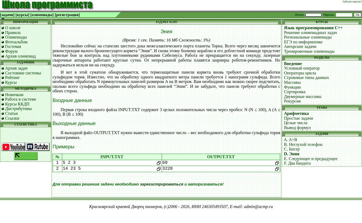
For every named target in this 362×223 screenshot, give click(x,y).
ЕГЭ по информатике (303, 42)
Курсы (11, 82)
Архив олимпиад (20, 56)
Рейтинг (12, 77)
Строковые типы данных (306, 77)
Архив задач (16, 68)
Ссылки (12, 118)
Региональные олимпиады (308, 37)
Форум (11, 51)
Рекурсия (292, 101)
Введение (293, 63)
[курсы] (22, 15)
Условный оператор (302, 68)
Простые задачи (298, 118)
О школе (13, 27)
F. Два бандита (297, 163)
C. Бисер (292, 149)
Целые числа (295, 122)
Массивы (292, 82)
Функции (292, 87)
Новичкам (14, 94)
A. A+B (290, 139)
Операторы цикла (300, 73)
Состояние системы (23, 73)
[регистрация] (67, 15)
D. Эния (292, 154)
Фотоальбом (16, 42)
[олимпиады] (42, 15)
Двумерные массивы (303, 96)
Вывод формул (297, 127)
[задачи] (7, 15)
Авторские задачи (300, 46)
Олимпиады (16, 37)
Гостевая (13, 46)
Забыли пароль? (352, 1)
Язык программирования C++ (313, 27)
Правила (13, 32)
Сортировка (294, 91)
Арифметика (296, 113)
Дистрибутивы (18, 108)
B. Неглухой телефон (303, 144)
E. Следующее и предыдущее (311, 158)
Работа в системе (20, 99)
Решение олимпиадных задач (310, 32)
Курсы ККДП (17, 104)
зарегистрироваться (161, 184)
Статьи (11, 113)
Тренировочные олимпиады (309, 51)
